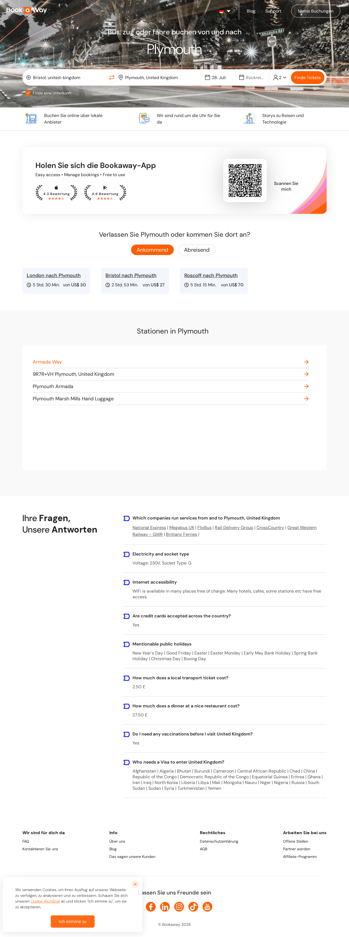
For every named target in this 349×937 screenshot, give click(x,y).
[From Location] (68, 77)
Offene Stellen (295, 841)
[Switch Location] (112, 77)
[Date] (220, 77)
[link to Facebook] (151, 907)
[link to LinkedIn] (165, 907)
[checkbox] (28, 93)
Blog (113, 848)
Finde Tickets (307, 77)
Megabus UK (181, 527)
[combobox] (65, 77)
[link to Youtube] (207, 907)
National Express (149, 527)
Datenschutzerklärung (219, 841)
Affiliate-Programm (300, 856)
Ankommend (152, 249)
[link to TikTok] (193, 907)
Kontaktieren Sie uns (40, 848)
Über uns (117, 841)
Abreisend (197, 249)
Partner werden (296, 848)
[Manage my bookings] (315, 11)
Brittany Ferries (181, 534)
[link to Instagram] (179, 907)
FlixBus (204, 527)
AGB (203, 848)
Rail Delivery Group (234, 527)
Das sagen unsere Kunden (132, 856)
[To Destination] (160, 77)
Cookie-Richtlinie (45, 905)
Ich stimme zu (72, 926)
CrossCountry (270, 527)
